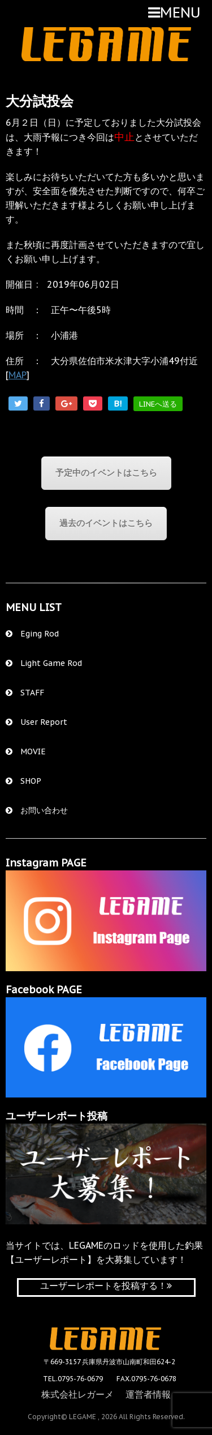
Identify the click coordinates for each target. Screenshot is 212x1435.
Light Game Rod (44, 663)
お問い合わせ (37, 810)
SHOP (23, 781)
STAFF (25, 692)
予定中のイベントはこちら (106, 472)
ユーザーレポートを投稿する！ (106, 1285)
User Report (36, 722)
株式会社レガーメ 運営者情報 (106, 1394)
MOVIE (26, 751)
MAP (17, 375)
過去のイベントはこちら (106, 523)
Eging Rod (32, 634)
